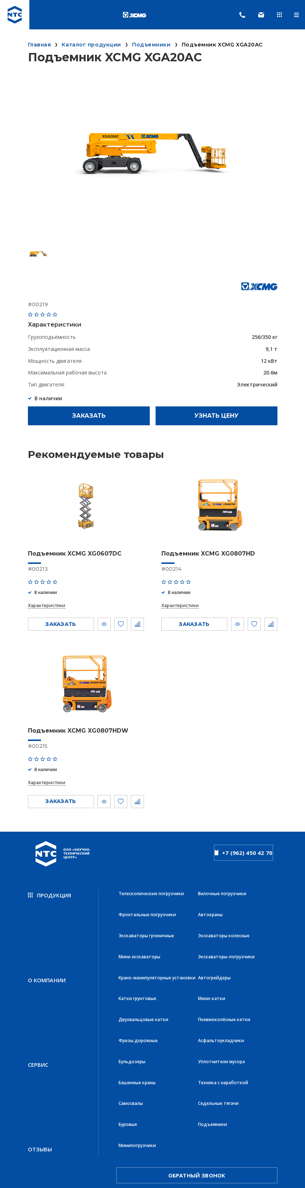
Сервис (38, 1017)
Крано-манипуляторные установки (157, 953)
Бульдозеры (132, 1017)
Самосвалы (131, 1049)
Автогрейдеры (214, 953)
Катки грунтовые (137, 969)
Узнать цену (216, 415)
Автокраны (210, 905)
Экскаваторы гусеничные (146, 921)
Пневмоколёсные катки (224, 985)
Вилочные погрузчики (222, 889)
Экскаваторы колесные (224, 921)
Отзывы (40, 1079)
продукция (49, 891)
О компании (47, 954)
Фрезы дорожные (138, 1001)
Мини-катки (211, 969)
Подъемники (212, 1065)
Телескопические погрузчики (151, 889)
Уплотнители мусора (221, 1017)
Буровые (128, 1065)
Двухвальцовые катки (143, 985)
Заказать (89, 415)
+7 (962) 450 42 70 (243, 849)
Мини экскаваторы (139, 937)
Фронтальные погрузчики (147, 905)
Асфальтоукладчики (221, 1001)
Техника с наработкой (223, 1033)
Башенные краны (137, 1033)
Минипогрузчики (137, 1081)
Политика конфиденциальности (53, 1139)
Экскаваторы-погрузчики (226, 937)
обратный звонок (196, 1106)
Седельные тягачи (218, 1049)
